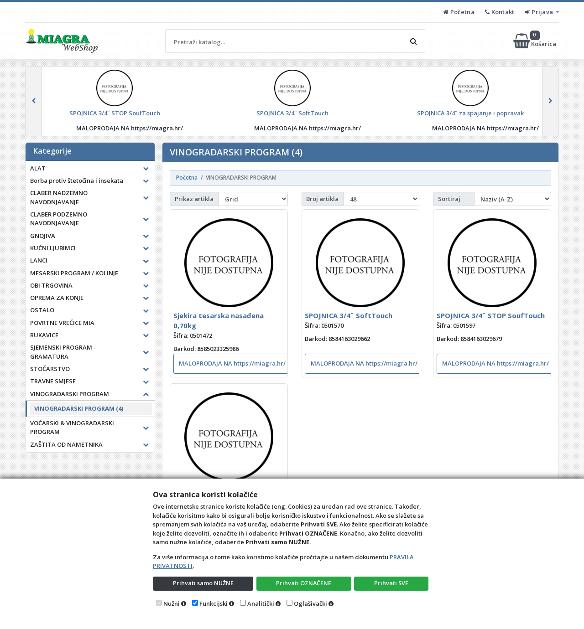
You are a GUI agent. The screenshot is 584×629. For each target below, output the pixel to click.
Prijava (540, 12)
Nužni (171, 603)
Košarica (535, 41)
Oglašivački (310, 603)
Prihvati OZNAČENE (304, 583)
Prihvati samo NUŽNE (203, 583)
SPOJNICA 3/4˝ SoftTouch (348, 315)
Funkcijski (213, 603)
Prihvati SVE (391, 583)
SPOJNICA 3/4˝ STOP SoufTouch (491, 315)
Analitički (260, 603)
